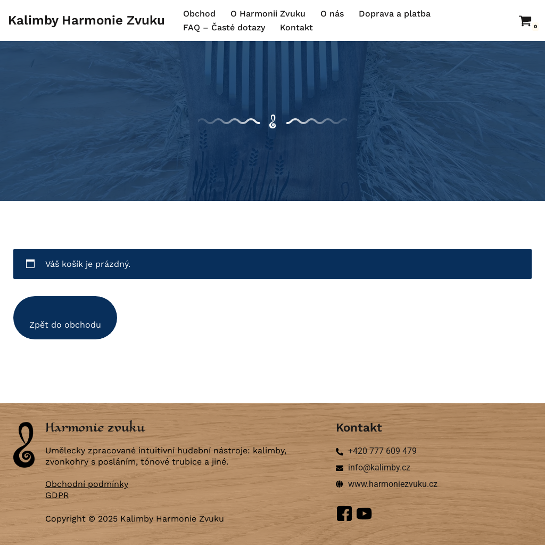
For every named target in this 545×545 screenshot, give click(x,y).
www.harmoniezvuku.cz (392, 484)
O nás (332, 14)
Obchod (199, 14)
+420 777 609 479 (382, 451)
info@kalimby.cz (379, 467)
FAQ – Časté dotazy (224, 27)
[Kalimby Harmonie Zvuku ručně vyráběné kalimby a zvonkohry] (86, 20)
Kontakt (296, 27)
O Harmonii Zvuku (267, 14)
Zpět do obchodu (65, 325)
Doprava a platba (395, 14)
